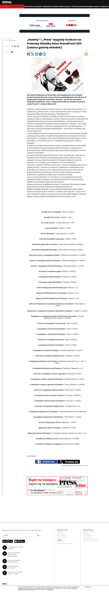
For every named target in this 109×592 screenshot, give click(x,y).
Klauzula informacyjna (65, 543)
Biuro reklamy (62, 535)
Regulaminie (50, 589)
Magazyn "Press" (89, 532)
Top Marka (86, 537)
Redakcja (60, 532)
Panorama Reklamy (90, 539)
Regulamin (60, 542)
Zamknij (88, 587)
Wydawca (60, 533)
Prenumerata (61, 537)
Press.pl (85, 533)
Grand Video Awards (90, 540)
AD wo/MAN (87, 535)
